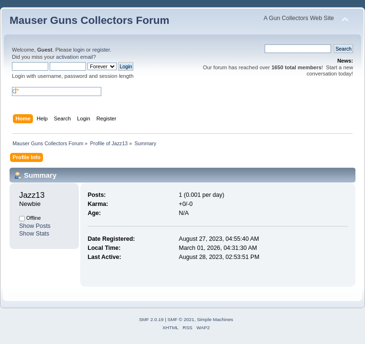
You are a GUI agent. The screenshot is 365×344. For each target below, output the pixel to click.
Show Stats (34, 233)
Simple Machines (215, 319)
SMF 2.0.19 (151, 319)
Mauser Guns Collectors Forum (89, 20)
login (79, 50)
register (101, 50)
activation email (74, 57)
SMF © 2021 (181, 319)
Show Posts (35, 226)
